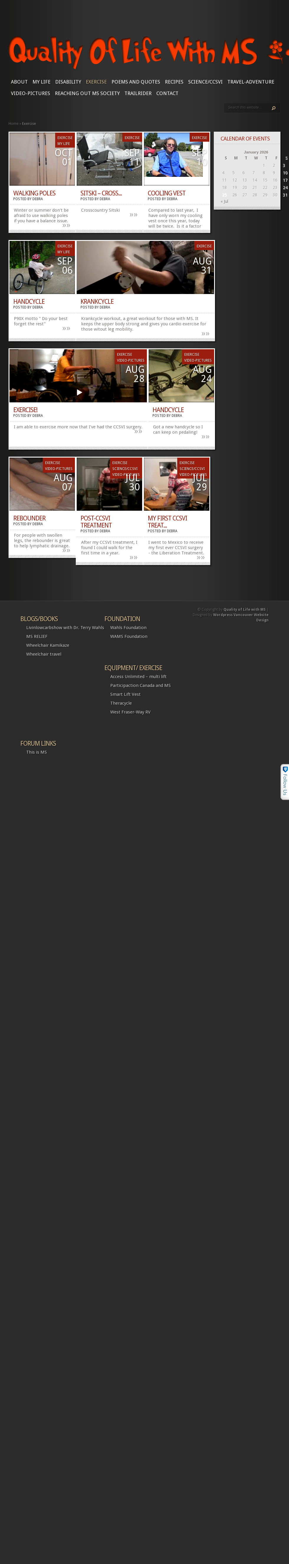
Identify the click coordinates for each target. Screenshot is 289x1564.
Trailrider (138, 93)
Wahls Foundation (128, 627)
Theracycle (121, 703)
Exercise (96, 82)
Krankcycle (97, 301)
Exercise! (25, 410)
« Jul (224, 201)
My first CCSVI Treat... (167, 522)
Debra (37, 199)
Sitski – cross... (101, 193)
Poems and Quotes (135, 82)
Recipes (174, 82)
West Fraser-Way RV (130, 712)
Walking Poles (34, 193)
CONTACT (167, 93)
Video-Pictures (30, 93)
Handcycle (29, 301)
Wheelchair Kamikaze (47, 645)
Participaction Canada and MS (140, 685)
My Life (41, 82)
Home (14, 123)
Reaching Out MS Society (87, 93)
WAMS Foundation (128, 636)
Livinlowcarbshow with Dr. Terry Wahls (65, 627)
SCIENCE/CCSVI (205, 82)
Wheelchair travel (43, 654)
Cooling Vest (166, 193)
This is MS (36, 752)
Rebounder (29, 518)
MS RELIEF (36, 636)
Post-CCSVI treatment (96, 522)
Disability (68, 82)
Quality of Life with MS (245, 610)
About (19, 82)
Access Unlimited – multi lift (138, 676)
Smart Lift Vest (125, 694)
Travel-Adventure (250, 82)
